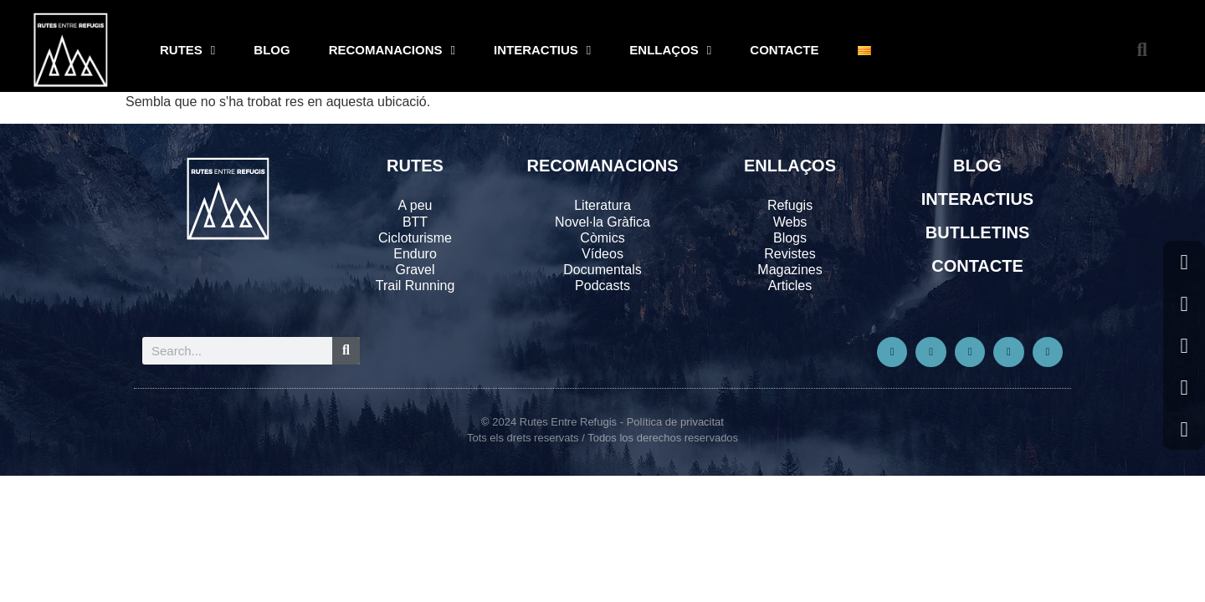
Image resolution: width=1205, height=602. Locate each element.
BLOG (272, 50)
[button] (1142, 50)
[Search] (346, 351)
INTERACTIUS (542, 50)
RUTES (187, 50)
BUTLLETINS (977, 232)
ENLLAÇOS (670, 50)
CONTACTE (784, 50)
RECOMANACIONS (392, 50)
